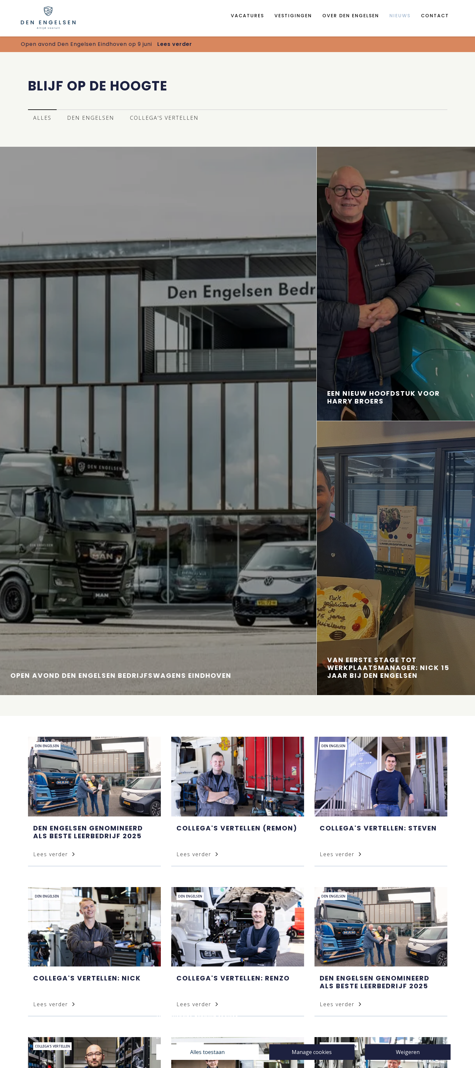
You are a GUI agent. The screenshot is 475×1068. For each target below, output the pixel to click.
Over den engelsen (350, 15)
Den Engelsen (90, 117)
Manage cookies (312, 1052)
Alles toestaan (207, 1052)
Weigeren (408, 1052)
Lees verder (174, 44)
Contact (435, 15)
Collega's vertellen (164, 117)
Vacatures (247, 15)
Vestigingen (293, 15)
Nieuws (400, 15)
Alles (42, 117)
